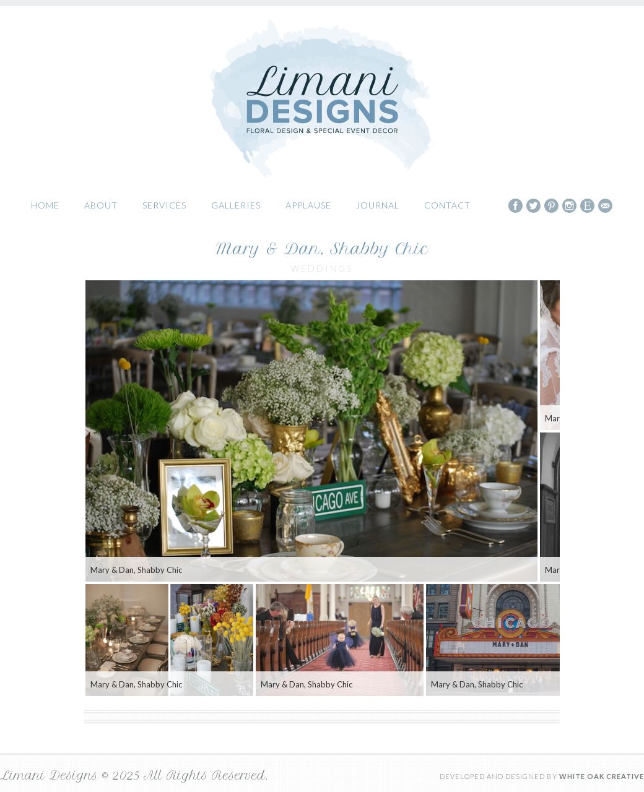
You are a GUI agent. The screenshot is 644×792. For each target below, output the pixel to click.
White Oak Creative (601, 776)
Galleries (236, 205)
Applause (308, 205)
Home (45, 205)
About (101, 205)
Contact (447, 205)
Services (164, 205)
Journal (377, 205)
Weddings (322, 268)
